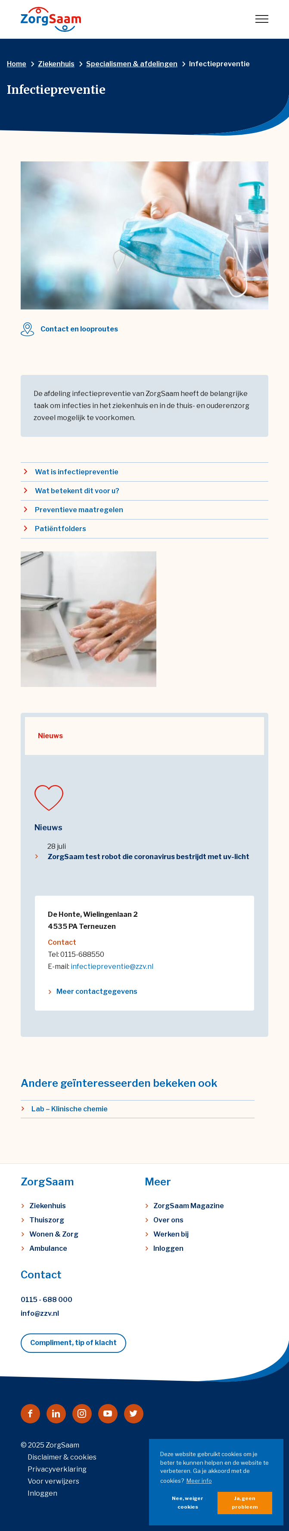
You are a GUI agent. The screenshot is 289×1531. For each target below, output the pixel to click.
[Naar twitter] (133, 1413)
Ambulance (48, 1248)
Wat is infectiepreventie (76, 472)
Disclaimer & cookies (62, 1457)
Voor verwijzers (53, 1481)
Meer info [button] (199, 1480)
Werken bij (171, 1234)
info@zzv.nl (40, 1313)
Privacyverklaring (57, 1469)
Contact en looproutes (79, 329)
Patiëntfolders (60, 529)
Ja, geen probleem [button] (245, 1502)
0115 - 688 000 (46, 1300)
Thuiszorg (46, 1220)
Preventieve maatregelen (79, 510)
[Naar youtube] (108, 1413)
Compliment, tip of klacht (73, 1343)
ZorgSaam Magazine (188, 1206)
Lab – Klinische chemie (69, 1109)
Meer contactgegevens (96, 991)
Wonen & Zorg (53, 1234)
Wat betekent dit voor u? (77, 491)
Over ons (168, 1220)
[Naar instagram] (82, 1413)
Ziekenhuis (47, 1206)
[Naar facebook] (30, 1413)
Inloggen (168, 1248)
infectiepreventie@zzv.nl (112, 966)
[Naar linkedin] (56, 1413)
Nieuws (50, 736)
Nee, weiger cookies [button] (187, 1502)
